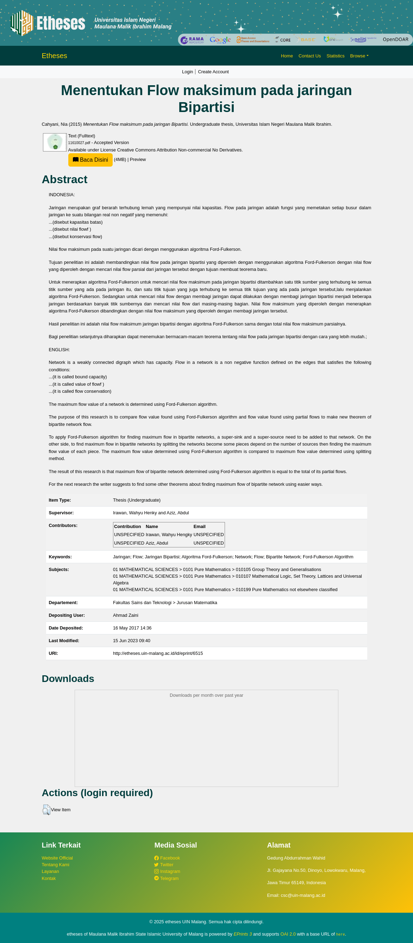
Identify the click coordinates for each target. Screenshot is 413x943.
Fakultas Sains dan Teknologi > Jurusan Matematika (165, 602)
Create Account (213, 71)
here (340, 934)
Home (287, 55)
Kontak (49, 878)
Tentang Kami (55, 864)
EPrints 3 (243, 934)
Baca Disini (90, 160)
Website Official (57, 858)
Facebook (167, 858)
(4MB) (97, 159)
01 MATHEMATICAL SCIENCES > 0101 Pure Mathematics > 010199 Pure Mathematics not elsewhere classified (225, 589)
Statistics (335, 55)
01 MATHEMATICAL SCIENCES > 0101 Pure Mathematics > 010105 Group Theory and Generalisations (217, 569)
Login (187, 71)
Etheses (54, 56)
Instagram (167, 871)
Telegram (166, 878)
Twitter (163, 864)
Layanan (50, 871)
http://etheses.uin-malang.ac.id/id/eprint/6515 (158, 653)
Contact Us (310, 55)
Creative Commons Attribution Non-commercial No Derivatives (179, 150)
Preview (138, 159)
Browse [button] (357, 55)
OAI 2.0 (288, 934)
